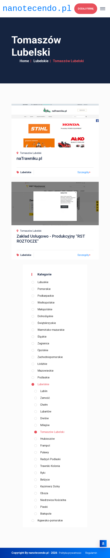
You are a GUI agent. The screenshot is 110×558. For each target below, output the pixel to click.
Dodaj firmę (86, 8)
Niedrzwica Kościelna (53, 500)
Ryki (42, 472)
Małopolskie (44, 309)
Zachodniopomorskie (50, 357)
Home (24, 61)
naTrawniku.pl (29, 158)
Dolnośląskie (45, 316)
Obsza (44, 493)
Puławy (44, 452)
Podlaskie (43, 377)
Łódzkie (42, 363)
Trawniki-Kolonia (50, 466)
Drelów (44, 418)
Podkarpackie (45, 295)
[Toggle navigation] (102, 9)
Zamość (45, 398)
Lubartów (45, 411)
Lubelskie (41, 61)
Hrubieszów (47, 438)
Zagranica (43, 343)
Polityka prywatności (70, 553)
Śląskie (42, 336)
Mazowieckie (45, 370)
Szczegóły (84, 172)
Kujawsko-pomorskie (50, 520)
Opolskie (42, 350)
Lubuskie (42, 282)
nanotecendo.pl (37, 8)
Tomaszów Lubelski (52, 432)
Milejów (45, 425)
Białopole (45, 513)
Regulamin (91, 553)
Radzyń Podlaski (50, 459)
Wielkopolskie (46, 302)
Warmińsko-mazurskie (50, 329)
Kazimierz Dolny (50, 486)
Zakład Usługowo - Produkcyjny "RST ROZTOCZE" (51, 239)
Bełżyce (45, 479)
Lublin (43, 391)
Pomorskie (44, 289)
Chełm (44, 404)
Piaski (44, 506)
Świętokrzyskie (46, 323)
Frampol (45, 445)
